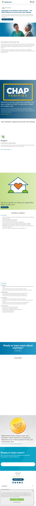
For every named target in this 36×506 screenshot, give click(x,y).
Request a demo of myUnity (7, 19)
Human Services (5, 489)
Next (22, 171)
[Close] (32, 491)
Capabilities (4, 486)
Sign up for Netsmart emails (17, 476)
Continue (17, 499)
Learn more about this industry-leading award (10, 443)
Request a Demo (18, 479)
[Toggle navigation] (33, 2)
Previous (12, 171)
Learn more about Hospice (5, 149)
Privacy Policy (25, 494)
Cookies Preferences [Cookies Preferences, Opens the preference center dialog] (17, 502)
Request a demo (4, 207)
